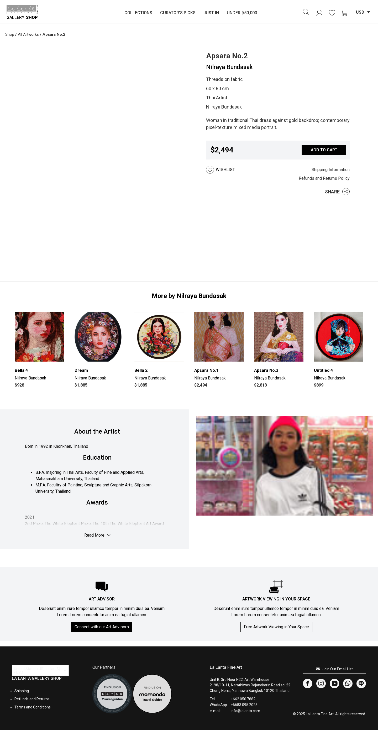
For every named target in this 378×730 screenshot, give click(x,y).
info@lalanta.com (245, 711)
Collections (138, 12)
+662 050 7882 (243, 699)
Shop (9, 34)
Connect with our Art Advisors (102, 626)
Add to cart (324, 149)
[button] (228, 170)
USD (360, 12)
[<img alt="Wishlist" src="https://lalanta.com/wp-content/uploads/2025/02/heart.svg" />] (332, 13)
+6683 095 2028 (244, 705)
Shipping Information (331, 169)
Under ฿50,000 (242, 12)
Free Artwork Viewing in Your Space (276, 626)
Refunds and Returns (32, 699)
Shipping (21, 691)
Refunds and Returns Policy (324, 178)
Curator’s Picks (178, 12)
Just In (211, 12)
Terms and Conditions (32, 707)
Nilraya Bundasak (229, 67)
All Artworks (28, 34)
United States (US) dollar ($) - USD (37, 671)
